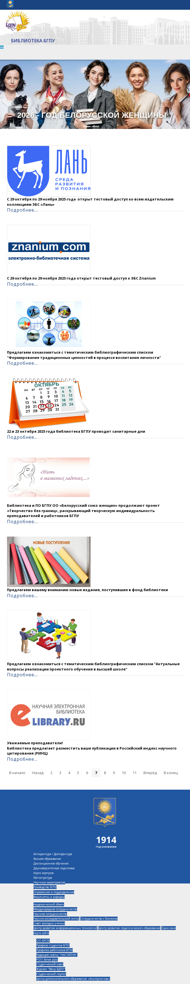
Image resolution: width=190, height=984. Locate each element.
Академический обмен (48, 904)
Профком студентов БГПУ (53, 945)
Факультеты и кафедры (49, 897)
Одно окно (168, 928)
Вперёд (150, 772)
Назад (37, 772)
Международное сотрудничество (55, 909)
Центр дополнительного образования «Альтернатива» (73, 979)
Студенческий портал (51, 974)
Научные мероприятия (49, 882)
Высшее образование (47, 859)
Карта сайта (41, 933)
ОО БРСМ (43, 941)
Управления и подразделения (53, 892)
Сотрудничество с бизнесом (99, 919)
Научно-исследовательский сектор (56, 919)
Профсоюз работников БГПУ (54, 950)
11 (135, 772)
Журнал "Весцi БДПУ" (50, 969)
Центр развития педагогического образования (129, 928)
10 (124, 772)
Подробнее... (22, 210)
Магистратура (42, 878)
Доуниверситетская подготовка (54, 868)
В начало (17, 772)
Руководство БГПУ (45, 887)
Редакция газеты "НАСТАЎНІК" (56, 955)
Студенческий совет (49, 964)
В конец (171, 772)
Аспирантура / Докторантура (52, 854)
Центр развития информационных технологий (65, 928)
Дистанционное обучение (51, 863)
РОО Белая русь (47, 959)
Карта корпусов (43, 873)
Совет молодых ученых (49, 923)
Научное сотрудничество (50, 914)
